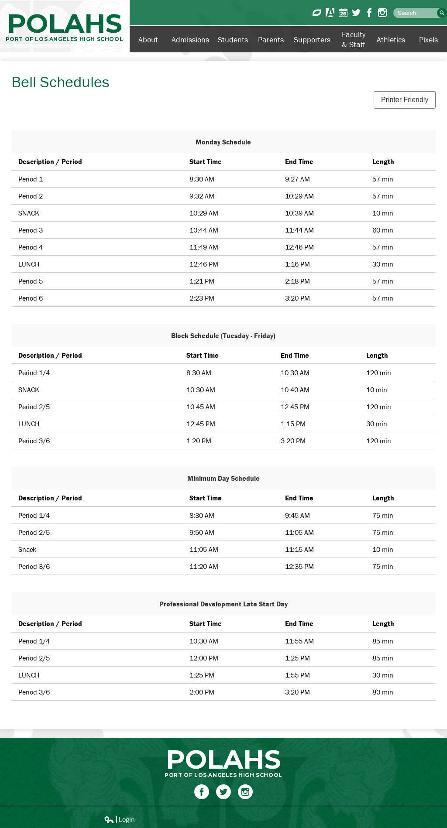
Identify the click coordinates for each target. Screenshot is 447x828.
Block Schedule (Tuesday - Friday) (223, 335)
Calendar (343, 12)
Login (119, 819)
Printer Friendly (404, 99)
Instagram (382, 12)
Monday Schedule (223, 141)
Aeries (330, 12)
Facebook (369, 12)
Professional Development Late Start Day (223, 603)
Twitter (356, 12)
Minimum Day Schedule (223, 478)
